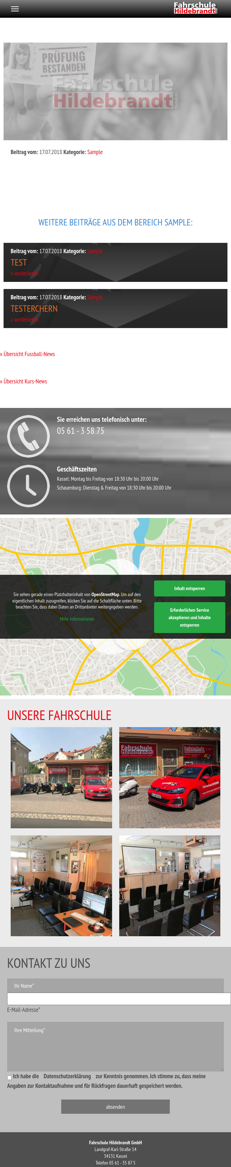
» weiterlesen (24, 273)
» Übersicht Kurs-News (23, 381)
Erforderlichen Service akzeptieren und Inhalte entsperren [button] (190, 617)
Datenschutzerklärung (67, 1076)
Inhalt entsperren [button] (189, 588)
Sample (95, 152)
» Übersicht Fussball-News (27, 354)
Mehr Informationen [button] (77, 619)
